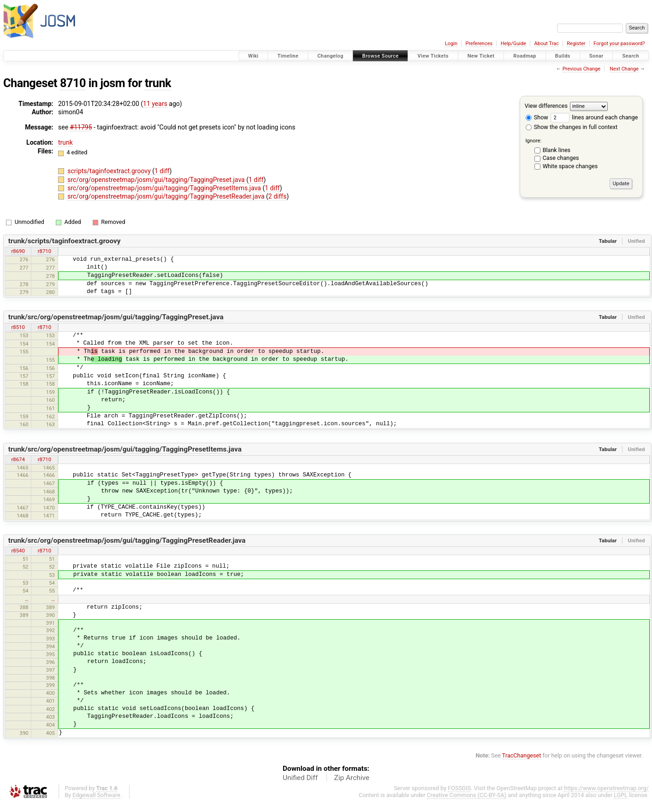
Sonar (596, 56)
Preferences (478, 44)
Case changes (561, 157)
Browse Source (380, 56)
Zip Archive (351, 778)
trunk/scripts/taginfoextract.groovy (64, 241)
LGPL (621, 795)
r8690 (17, 251)
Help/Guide (513, 44)
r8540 (17, 550)
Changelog (330, 56)
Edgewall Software (96, 795)
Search (630, 56)
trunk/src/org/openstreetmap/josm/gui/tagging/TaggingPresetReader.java (127, 540)
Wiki (253, 56)
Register (576, 44)
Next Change (624, 69)
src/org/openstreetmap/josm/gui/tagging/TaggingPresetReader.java (166, 196)
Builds (562, 56)
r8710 (44, 251)
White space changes (570, 166)
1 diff (162, 171)
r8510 (17, 327)
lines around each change (594, 117)
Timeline (287, 56)
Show (537, 117)
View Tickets (432, 56)
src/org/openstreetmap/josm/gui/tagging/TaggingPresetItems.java (164, 188)
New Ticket (481, 56)
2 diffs (277, 196)
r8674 (17, 459)
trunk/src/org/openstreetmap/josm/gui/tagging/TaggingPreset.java (116, 317)
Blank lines (556, 150)
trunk (158, 83)
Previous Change (581, 69)
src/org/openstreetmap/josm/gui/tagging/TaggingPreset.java (156, 179)
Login (451, 44)
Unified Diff (300, 778)
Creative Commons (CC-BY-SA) (467, 795)
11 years (155, 103)
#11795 (81, 127)
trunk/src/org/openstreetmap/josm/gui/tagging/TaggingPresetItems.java (125, 449)
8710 (73, 83)
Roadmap (524, 56)
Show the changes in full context (571, 126)
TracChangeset (521, 755)
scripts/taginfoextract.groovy (109, 171)
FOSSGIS (459, 788)
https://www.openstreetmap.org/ (606, 788)
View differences (546, 105)
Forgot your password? (619, 44)
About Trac (546, 44)
